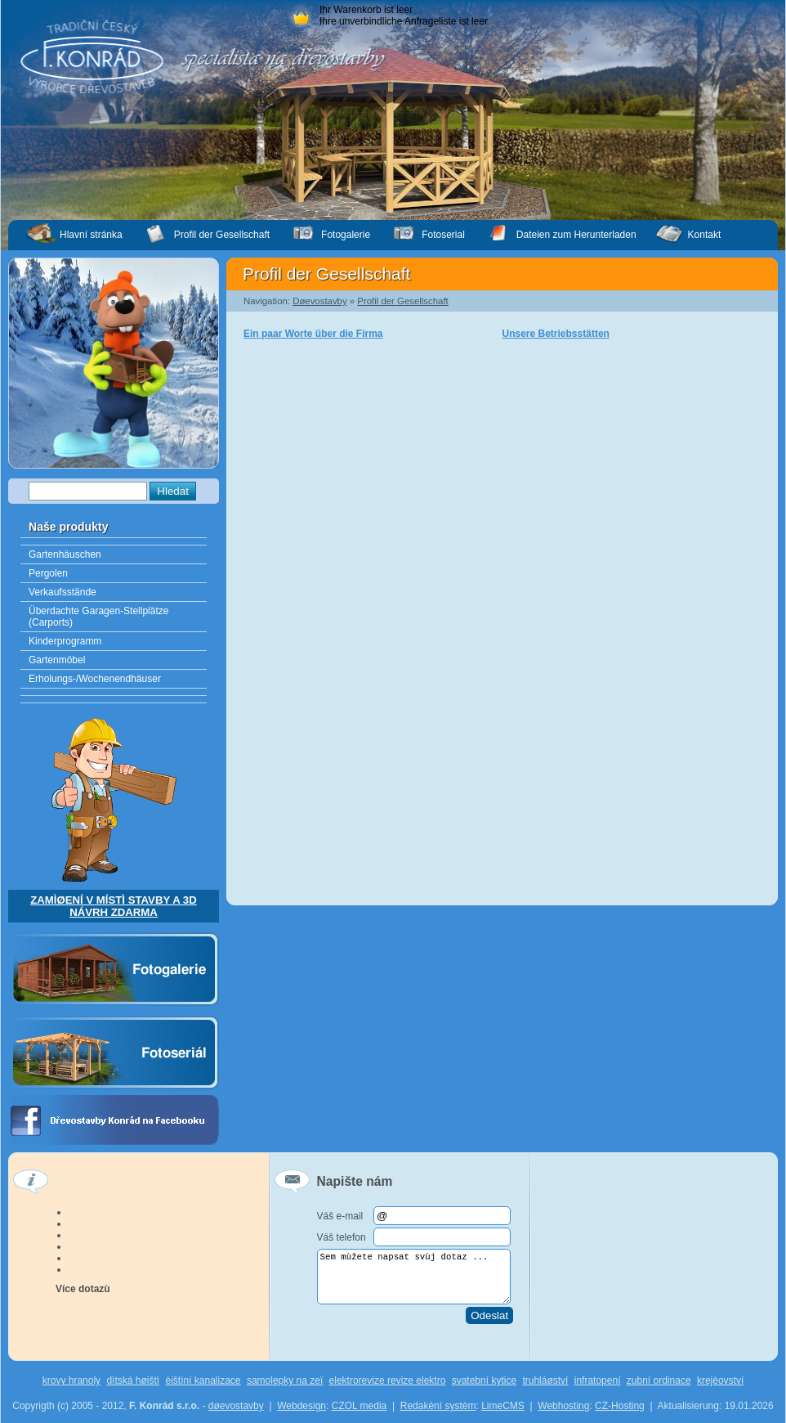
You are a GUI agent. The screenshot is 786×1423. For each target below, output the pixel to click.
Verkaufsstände (62, 592)
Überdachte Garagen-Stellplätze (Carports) (98, 616)
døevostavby (236, 1406)
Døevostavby (319, 301)
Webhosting (563, 1406)
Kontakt (704, 234)
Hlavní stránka (91, 234)
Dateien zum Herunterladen (576, 234)
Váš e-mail (340, 1216)
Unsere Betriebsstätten (556, 333)
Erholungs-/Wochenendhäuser (95, 679)
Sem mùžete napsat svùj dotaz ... (414, 1276)
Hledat (173, 491)
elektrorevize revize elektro (387, 1380)
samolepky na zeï (285, 1380)
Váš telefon (341, 1237)
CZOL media (359, 1406)
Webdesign (301, 1406)
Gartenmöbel (57, 660)
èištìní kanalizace (202, 1380)
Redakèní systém (438, 1406)
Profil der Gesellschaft (402, 301)
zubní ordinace (659, 1380)
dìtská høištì (132, 1380)
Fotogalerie (345, 234)
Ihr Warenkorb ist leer (366, 10)
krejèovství (720, 1380)
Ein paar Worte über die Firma (312, 333)
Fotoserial (443, 234)
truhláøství (545, 1380)
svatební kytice (484, 1380)
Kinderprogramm (65, 641)
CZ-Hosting (620, 1406)
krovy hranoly (71, 1380)
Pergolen (48, 573)
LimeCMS (503, 1406)
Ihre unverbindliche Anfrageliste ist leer (403, 21)
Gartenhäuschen (65, 554)
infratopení (597, 1380)
